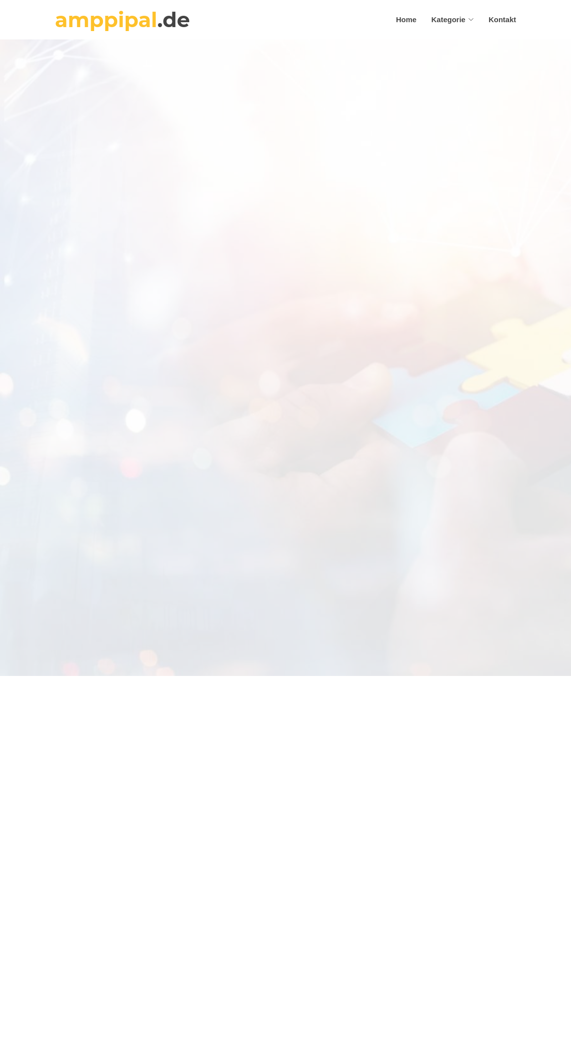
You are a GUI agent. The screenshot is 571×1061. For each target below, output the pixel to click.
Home (406, 19)
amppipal (122, 20)
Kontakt (502, 19)
